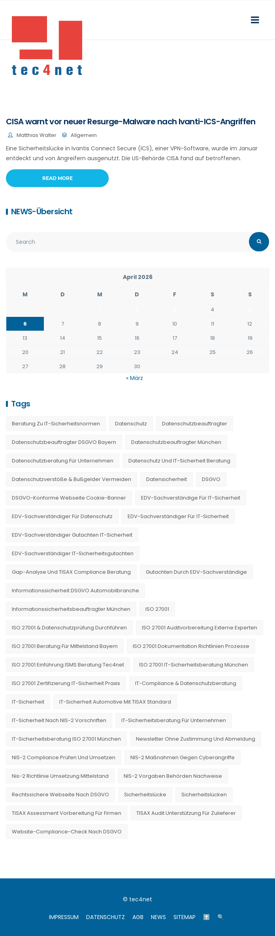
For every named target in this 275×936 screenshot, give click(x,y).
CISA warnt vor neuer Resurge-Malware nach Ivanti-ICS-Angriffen (131, 121)
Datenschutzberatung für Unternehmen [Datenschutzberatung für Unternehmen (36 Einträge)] (62, 460)
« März (134, 378)
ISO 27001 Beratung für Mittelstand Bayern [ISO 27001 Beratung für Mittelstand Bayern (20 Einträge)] (65, 646)
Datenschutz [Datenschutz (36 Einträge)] (131, 423)
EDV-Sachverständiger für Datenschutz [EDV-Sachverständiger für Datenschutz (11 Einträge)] (62, 516)
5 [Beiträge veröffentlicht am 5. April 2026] (250, 309)
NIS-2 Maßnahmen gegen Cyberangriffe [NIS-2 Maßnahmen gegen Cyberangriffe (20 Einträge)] (182, 757)
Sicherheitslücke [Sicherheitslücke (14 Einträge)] (145, 794)
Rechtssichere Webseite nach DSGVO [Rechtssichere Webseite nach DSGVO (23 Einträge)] (60, 794)
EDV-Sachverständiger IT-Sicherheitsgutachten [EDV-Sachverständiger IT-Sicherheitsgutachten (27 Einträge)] (73, 553)
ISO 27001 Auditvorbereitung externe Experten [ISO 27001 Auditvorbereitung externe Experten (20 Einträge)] (199, 627)
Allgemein (84, 135)
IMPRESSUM (64, 917)
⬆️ (206, 917)
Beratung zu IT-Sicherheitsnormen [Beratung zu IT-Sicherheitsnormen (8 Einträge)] (56, 423)
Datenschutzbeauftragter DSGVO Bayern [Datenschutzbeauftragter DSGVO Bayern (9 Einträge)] (64, 442)
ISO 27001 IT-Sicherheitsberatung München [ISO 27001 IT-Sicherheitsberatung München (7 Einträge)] (193, 664)
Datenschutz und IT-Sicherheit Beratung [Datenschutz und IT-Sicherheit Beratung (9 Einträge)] (179, 460)
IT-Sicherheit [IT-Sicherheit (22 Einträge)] (28, 702)
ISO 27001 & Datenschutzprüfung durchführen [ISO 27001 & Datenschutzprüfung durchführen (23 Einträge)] (69, 627)
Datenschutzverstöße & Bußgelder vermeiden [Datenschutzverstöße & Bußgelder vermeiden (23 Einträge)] (71, 479)
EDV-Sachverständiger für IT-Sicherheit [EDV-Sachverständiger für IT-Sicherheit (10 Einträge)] (178, 516)
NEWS (158, 917)
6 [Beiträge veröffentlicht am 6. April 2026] (25, 324)
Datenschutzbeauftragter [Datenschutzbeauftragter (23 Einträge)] (194, 423)
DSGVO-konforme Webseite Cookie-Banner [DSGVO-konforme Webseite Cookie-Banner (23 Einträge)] (69, 498)
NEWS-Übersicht (41, 211)
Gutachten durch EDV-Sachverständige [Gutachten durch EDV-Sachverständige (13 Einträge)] (196, 572)
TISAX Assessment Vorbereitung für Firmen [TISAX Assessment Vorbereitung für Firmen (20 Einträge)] (66, 813)
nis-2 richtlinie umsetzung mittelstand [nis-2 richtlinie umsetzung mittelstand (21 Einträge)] (60, 776)
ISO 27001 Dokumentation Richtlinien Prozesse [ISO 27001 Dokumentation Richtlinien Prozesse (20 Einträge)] (191, 646)
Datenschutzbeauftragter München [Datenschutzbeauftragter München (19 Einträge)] (176, 442)
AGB (137, 917)
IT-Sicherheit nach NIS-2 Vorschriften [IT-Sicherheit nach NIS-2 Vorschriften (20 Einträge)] (59, 720)
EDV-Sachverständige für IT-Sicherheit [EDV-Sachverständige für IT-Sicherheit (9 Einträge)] (190, 498)
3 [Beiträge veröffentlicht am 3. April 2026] (174, 309)
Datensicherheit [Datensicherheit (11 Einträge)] (166, 479)
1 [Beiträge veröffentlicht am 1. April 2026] (99, 309)
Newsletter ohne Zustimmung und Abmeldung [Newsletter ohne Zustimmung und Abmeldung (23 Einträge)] (195, 739)
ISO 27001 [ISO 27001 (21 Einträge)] (157, 609)
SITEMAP (184, 917)
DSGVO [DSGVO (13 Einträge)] (211, 479)
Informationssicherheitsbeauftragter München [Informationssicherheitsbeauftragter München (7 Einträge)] (71, 609)
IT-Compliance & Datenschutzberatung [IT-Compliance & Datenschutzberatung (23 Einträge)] (185, 683)
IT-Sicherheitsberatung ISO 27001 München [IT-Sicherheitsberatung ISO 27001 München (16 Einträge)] (66, 739)
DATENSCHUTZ (105, 917)
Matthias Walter (37, 135)
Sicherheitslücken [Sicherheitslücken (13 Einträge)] (204, 794)
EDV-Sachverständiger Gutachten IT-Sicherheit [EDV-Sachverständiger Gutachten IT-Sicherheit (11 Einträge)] (72, 535)
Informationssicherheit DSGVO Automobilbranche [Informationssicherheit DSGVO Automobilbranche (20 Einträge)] (75, 590)
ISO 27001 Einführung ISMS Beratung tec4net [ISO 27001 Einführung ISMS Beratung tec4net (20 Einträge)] (68, 664)
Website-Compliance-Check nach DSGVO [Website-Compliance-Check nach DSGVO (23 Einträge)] (67, 831)
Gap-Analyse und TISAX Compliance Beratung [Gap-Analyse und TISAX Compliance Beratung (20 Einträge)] (71, 572)
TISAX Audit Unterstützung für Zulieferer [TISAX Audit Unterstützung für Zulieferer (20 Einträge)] (186, 813)
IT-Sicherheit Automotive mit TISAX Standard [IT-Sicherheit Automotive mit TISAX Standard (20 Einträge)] (115, 702)
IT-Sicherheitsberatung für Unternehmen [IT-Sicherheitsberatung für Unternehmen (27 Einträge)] (173, 720)
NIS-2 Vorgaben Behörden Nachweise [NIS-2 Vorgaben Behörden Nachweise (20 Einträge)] (173, 776)
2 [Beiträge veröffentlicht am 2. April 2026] (137, 309)
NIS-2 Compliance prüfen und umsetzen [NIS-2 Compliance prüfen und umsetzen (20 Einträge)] (63, 757)
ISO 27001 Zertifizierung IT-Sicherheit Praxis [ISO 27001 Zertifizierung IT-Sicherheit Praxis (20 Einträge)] (66, 683)
